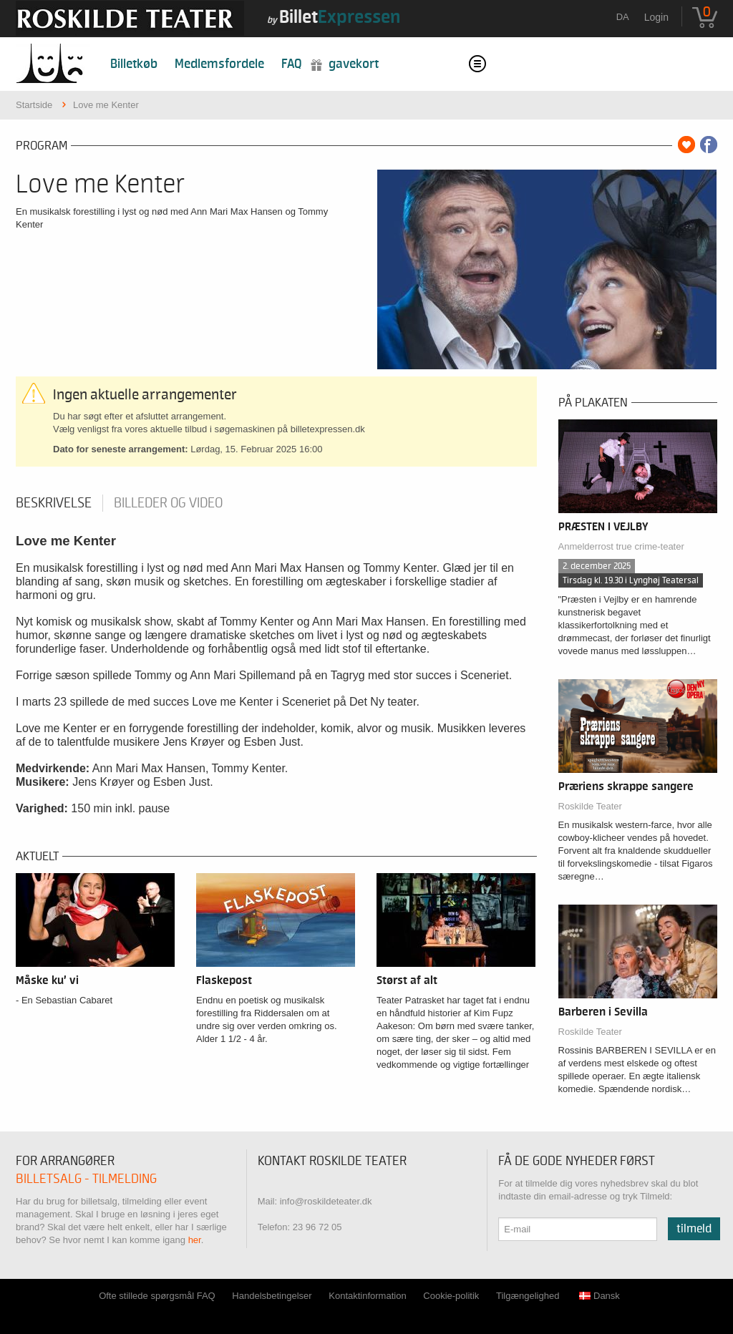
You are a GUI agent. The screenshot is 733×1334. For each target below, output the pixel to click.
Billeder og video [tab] (168, 503)
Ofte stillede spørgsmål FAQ (157, 1295)
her (194, 1240)
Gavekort (354, 64)
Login (656, 17)
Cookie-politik (451, 1295)
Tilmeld (694, 1228)
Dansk (599, 1295)
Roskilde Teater (590, 806)
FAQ (291, 64)
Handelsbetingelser (271, 1295)
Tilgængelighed (527, 1295)
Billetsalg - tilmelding (86, 1179)
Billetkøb (133, 64)
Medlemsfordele (219, 64)
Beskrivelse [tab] (54, 503)
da (622, 16)
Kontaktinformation (367, 1295)
